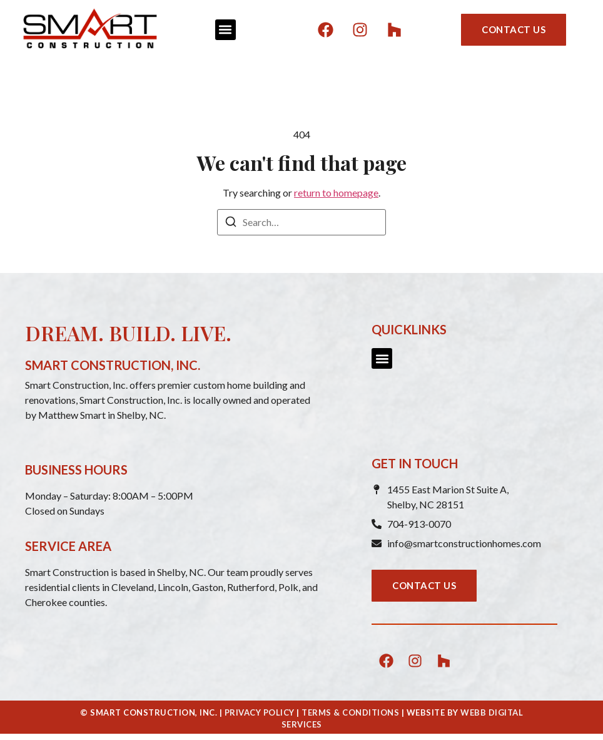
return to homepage (336, 192)
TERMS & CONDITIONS (350, 712)
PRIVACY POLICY (260, 712)
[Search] (231, 223)
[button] (225, 29)
